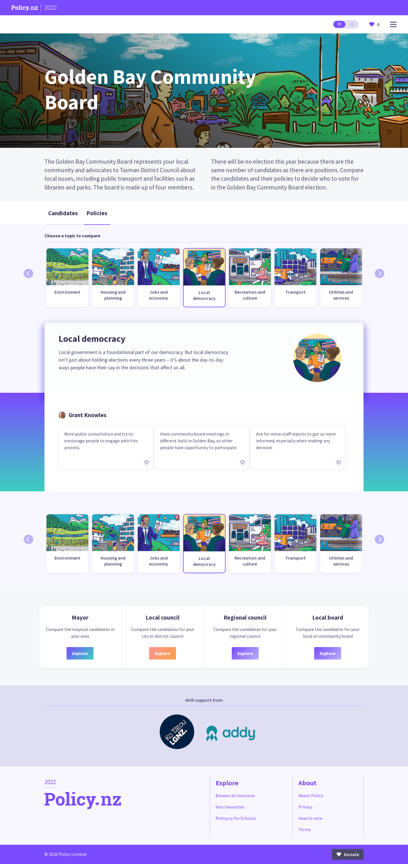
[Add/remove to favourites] (146, 462)
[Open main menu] (393, 24)
